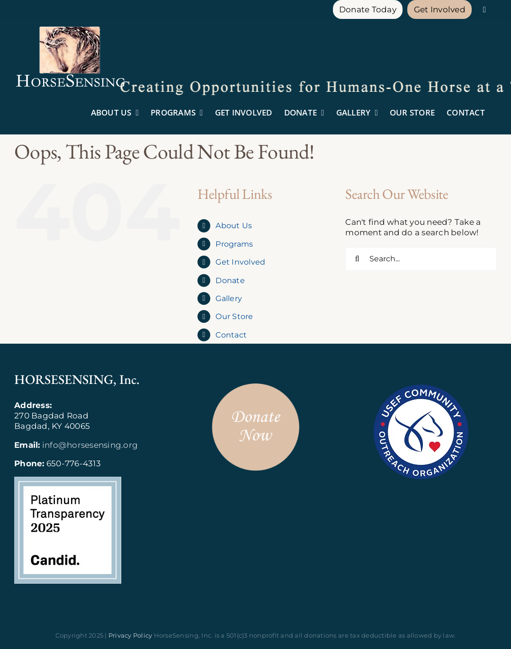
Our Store (234, 316)
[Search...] (421, 259)
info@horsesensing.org (90, 445)
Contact (231, 334)
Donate (230, 280)
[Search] (357, 259)
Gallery (228, 298)
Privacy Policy (130, 635)
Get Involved (240, 262)
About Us (233, 225)
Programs (234, 244)
